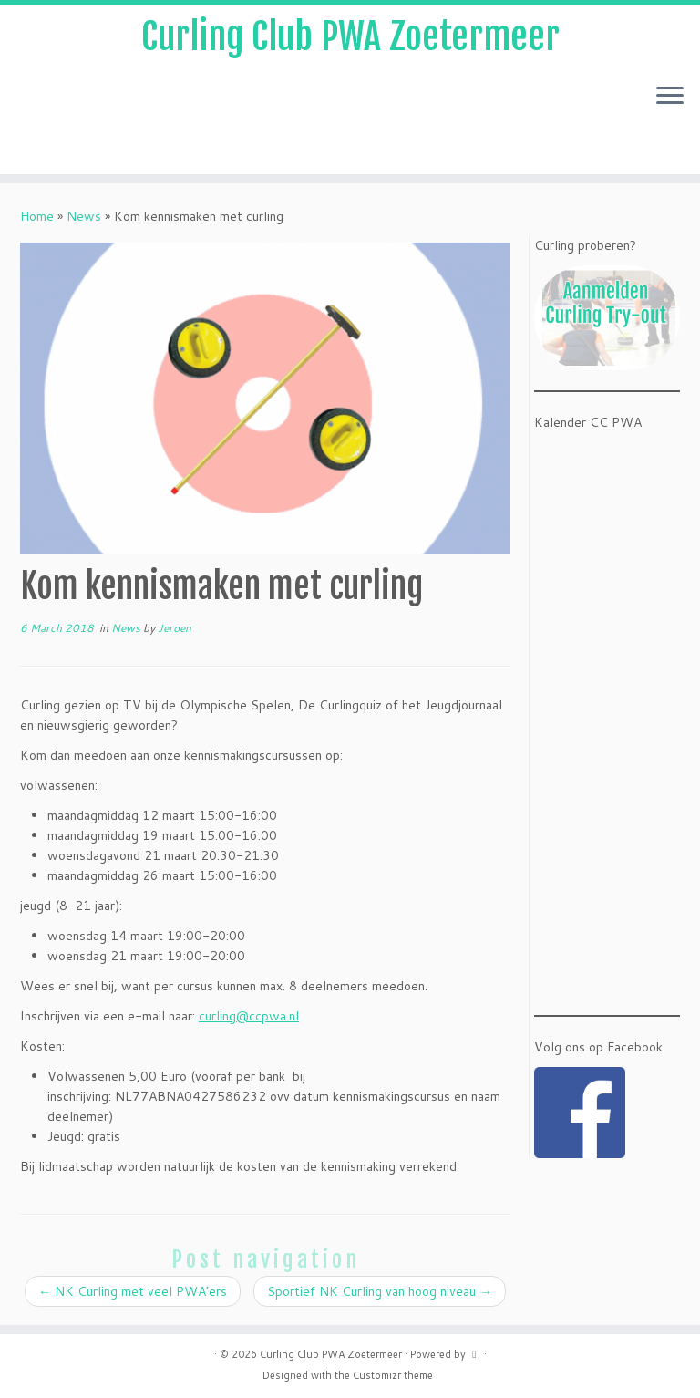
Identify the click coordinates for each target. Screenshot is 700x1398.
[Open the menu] (670, 96)
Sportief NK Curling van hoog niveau (379, 1291)
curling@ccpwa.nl (249, 1016)
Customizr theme (393, 1375)
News (84, 216)
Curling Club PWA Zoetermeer (350, 36)
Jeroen (174, 628)
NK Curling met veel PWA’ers (132, 1291)
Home (37, 216)
